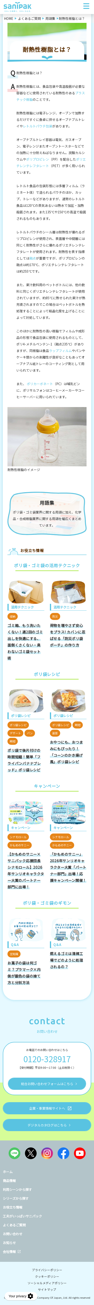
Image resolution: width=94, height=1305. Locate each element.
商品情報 (9, 1180)
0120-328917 (47, 1059)
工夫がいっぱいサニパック (22, 1216)
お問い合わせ (12, 1233)
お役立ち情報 (12, 1207)
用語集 (47, 502)
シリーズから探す (16, 1198)
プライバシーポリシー (47, 1270)
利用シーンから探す (17, 1189)
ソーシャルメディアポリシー (47, 1283)
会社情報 (9, 1251)
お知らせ (9, 1242)
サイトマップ (47, 1289)
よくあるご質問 (14, 1225)
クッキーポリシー (47, 1276)
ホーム (8, 1171)
